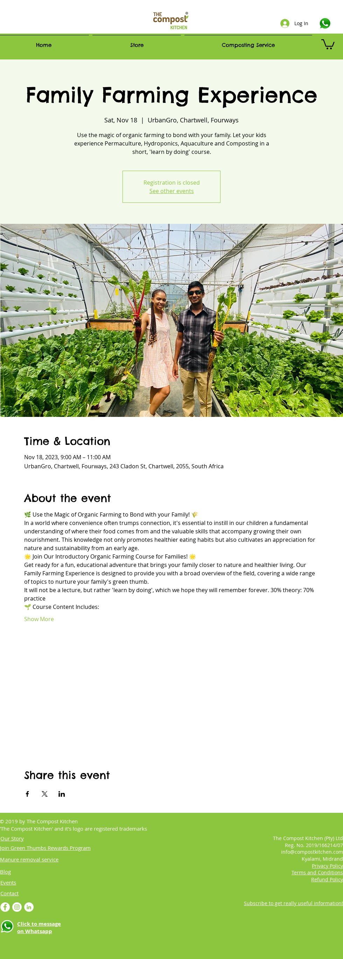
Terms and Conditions (317, 872)
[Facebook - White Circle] (5, 907)
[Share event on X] (44, 794)
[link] (328, 43)
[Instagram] (17, 907)
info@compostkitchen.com (312, 851)
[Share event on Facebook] (27, 794)
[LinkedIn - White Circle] (29, 907)
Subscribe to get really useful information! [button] (293, 903)
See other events (171, 191)
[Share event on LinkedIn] (61, 794)
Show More (39, 619)
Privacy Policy (327, 865)
